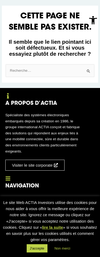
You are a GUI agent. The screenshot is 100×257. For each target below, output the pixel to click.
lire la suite (52, 227)
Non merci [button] (62, 248)
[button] (93, 20)
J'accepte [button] (37, 248)
